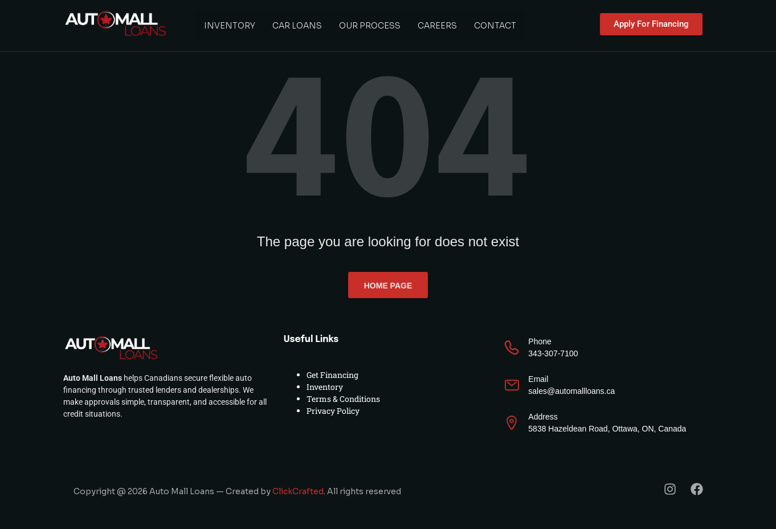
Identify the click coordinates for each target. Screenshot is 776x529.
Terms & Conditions (343, 398)
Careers (437, 26)
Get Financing (332, 374)
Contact (495, 26)
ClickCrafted (298, 491)
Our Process (370, 26)
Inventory (229, 26)
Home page (388, 285)
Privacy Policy (333, 410)
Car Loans (297, 26)
